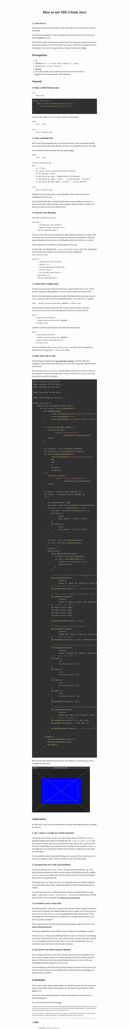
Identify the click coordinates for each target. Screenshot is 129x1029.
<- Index (35, 1021)
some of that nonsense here (42, 926)
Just (36, 74)
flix (84, 48)
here (71, 150)
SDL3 (40, 38)
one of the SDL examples (65, 360)
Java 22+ (38, 69)
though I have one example (70, 897)
